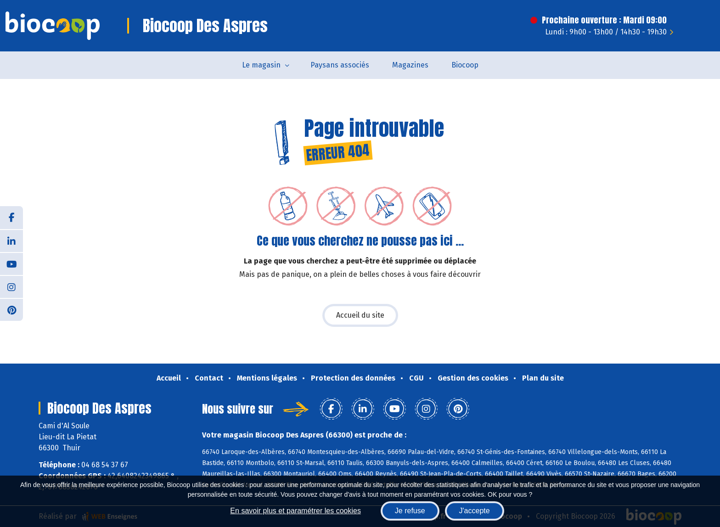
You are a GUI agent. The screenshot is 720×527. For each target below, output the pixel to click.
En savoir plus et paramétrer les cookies (295, 511)
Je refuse (410, 511)
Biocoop (464, 65)
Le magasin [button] (261, 65)
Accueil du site (360, 315)
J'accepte (474, 511)
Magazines (410, 65)
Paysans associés (339, 65)
